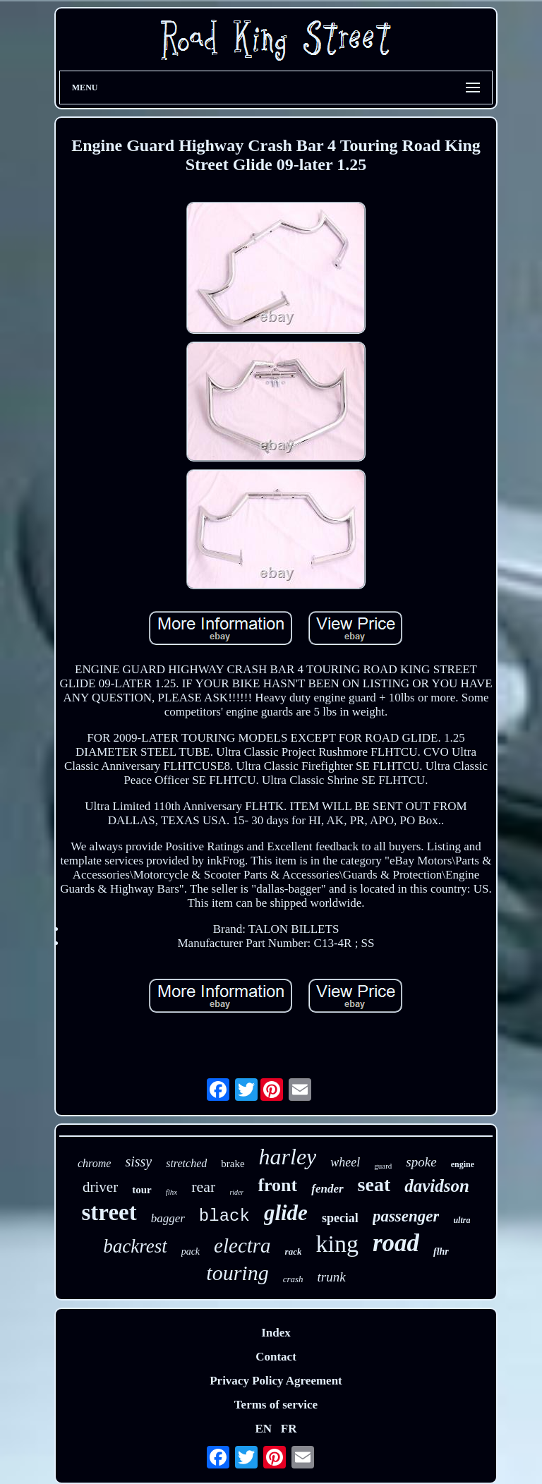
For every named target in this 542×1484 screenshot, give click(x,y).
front (277, 1185)
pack (190, 1251)
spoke (421, 1161)
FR (289, 1428)
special (340, 1218)
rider (236, 1192)
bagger (168, 1218)
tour (142, 1189)
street (109, 1212)
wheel (345, 1162)
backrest (135, 1246)
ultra (461, 1220)
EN (263, 1428)
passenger (406, 1216)
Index (276, 1332)
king (336, 1244)
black (224, 1216)
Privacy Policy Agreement (276, 1380)
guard (383, 1166)
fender (327, 1188)
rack (293, 1251)
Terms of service (276, 1404)
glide (286, 1212)
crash (293, 1279)
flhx (172, 1192)
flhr (441, 1251)
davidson (436, 1185)
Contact (275, 1356)
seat (374, 1184)
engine (462, 1164)
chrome (94, 1163)
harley (288, 1156)
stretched (186, 1163)
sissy (138, 1161)
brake (232, 1163)
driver (100, 1186)
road (396, 1243)
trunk (332, 1276)
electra (242, 1245)
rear (203, 1186)
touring (237, 1272)
